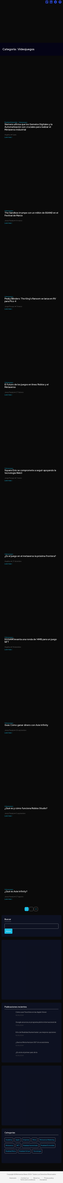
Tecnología (37, 1151)
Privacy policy (49, 1178)
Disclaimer (43, 1180)
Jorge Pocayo (9, 306)
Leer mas (8, 137)
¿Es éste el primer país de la (26, 1052)
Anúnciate (12, 1178)
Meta (34, 1140)
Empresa (26, 1140)
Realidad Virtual (24, 1151)
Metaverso (9, 1145)
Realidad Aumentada (30, 1145)
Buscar (8, 919)
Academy (9, 1140)
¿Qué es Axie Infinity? (16, 891)
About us (36, 1178)
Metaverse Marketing (47, 1140)
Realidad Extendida (11, 122)
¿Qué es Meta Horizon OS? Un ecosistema (32, 1042)
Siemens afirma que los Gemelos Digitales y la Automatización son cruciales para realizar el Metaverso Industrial (28, 127)
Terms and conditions (27, 1180)
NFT (18, 1145)
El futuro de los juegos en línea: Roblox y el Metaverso (27, 386)
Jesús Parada (9, 220)
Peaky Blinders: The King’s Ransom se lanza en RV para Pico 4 (30, 300)
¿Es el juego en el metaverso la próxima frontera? (30, 556)
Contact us (25, 1178)
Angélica (7, 134)
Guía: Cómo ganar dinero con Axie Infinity (26, 725)
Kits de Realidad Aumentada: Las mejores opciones (36, 1032)
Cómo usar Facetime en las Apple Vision (31, 1012)
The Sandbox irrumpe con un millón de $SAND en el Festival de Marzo (31, 214)
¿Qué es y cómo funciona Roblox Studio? (26, 808)
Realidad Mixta (11, 1151)
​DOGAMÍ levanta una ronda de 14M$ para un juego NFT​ (31, 640)
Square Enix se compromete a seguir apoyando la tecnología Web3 (30, 471)
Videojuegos (23, 122)
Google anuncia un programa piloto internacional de (36, 1022)
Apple (18, 1140)
